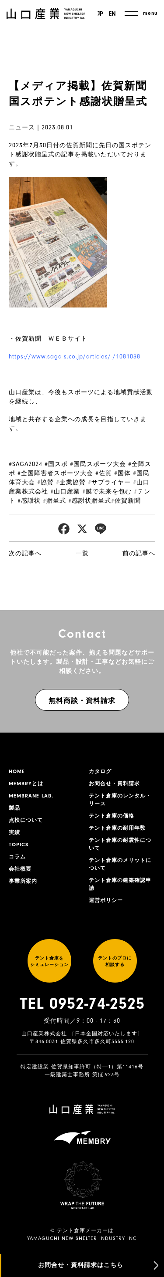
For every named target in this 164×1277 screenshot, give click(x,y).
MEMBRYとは (26, 783)
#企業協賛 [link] (71, 482)
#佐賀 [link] (103, 473)
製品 (14, 808)
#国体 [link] (122, 473)
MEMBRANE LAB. (31, 796)
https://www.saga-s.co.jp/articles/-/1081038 (74, 356)
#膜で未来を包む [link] (107, 491)
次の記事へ (25, 553)
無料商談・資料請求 (82, 701)
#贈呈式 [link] (54, 500)
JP (100, 13)
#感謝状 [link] (29, 500)
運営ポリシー (106, 900)
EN (112, 13)
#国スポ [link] (56, 464)
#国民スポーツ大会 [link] (98, 464)
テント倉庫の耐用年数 (117, 828)
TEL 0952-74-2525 (82, 1003)
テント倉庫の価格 (111, 816)
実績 (14, 832)
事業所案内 (23, 881)
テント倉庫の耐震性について (120, 844)
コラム (17, 857)
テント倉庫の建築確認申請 (120, 884)
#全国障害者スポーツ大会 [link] (55, 473)
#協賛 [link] (45, 482)
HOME (17, 771)
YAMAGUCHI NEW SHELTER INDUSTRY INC (82, 1238)
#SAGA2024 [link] (25, 464)
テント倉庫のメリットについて (120, 864)
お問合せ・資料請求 (114, 783)
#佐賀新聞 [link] (126, 500)
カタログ (100, 771)
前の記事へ (138, 553)
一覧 (82, 553)
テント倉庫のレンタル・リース (120, 800)
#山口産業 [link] (65, 491)
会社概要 (20, 869)
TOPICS (18, 844)
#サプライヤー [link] (109, 482)
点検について (26, 820)
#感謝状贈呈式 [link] (89, 500)
